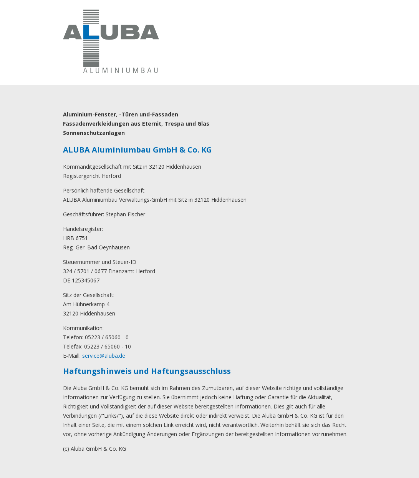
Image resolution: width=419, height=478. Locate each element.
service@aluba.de (103, 355)
